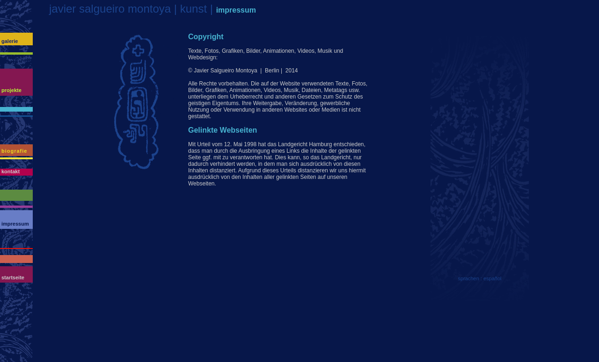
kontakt (10, 171)
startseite (12, 277)
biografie (14, 151)
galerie (9, 41)
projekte (11, 90)
